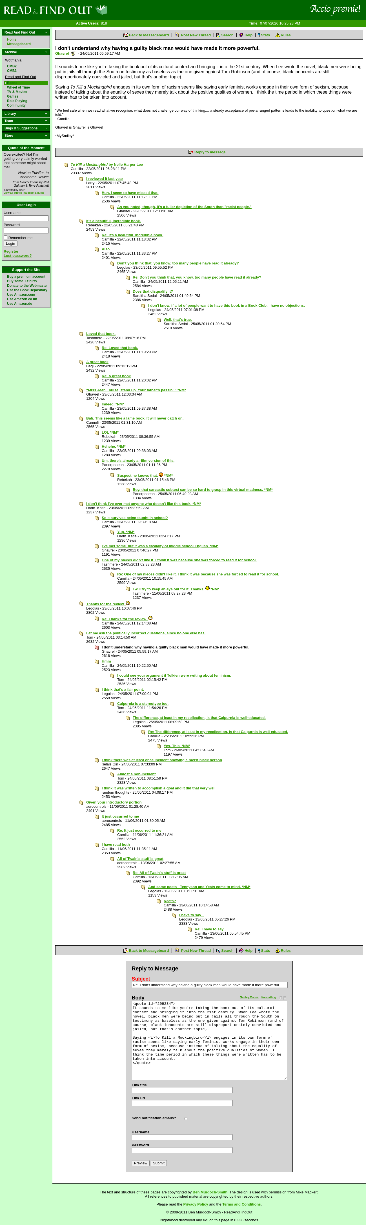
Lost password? (18, 255)
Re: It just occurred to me (139, 830)
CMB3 (12, 71)
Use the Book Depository (27, 290)
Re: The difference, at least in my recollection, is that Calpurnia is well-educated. (218, 732)
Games (12, 96)
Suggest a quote (34, 192)
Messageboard (19, 44)
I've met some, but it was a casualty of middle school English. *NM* (160, 546)
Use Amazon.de (19, 304)
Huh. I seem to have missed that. (130, 193)
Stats (265, 35)
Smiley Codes (249, 997)
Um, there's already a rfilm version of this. (138, 460)
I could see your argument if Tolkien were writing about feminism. (174, 675)
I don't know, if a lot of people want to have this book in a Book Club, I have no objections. (226, 305)
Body (138, 998)
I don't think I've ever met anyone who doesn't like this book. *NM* (143, 504)
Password (12, 225)
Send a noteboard (73, 53)
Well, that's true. (178, 319)
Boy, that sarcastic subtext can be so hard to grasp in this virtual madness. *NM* (203, 489)
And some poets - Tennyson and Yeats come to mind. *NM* (199, 887)
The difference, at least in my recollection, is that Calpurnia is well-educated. (199, 718)
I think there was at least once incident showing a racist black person (162, 760)
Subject (141, 979)
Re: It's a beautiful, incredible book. (132, 235)
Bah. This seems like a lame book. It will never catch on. (134, 418)
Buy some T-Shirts (22, 281)
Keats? (170, 901)
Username (12, 213)
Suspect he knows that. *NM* (145, 475)
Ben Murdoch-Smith (210, 1192)
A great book (97, 362)
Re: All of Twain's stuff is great (159, 873)
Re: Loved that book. (120, 348)
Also (106, 249)
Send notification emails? (154, 1118)
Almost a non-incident (136, 774)
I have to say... (191, 915)
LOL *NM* (110, 432)
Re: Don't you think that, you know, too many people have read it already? (197, 277)
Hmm (106, 661)
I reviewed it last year (104, 178)
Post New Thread (196, 35)
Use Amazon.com (21, 295)
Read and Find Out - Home (84, 9)
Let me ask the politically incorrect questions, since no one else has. (145, 633)
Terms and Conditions (241, 1204)
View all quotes (13, 192)
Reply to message (210, 152)
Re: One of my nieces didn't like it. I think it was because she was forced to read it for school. (198, 574)
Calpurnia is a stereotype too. (142, 703)
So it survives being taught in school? (135, 518)
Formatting (268, 997)
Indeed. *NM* (113, 404)
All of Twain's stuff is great (140, 859)
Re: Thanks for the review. (127, 619)
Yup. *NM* (125, 532)
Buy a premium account (26, 277)
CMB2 (12, 66)
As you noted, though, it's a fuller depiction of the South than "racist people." (184, 207)
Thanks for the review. (108, 604)
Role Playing (17, 101)
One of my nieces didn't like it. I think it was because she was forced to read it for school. (179, 560)
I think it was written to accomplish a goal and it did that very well (159, 788)
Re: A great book (116, 376)
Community (16, 105)
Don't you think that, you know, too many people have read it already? (178, 263)
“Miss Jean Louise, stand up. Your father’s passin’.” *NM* (136, 390)
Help (248, 35)
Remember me (20, 238)
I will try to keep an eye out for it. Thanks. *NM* (176, 589)
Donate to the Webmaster (27, 286)
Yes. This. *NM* (177, 746)
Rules (285, 35)
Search (227, 35)
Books (12, 83)
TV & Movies (17, 92)
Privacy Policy (195, 1204)
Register (11, 251)
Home (11, 39)
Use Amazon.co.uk (22, 299)
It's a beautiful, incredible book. (113, 221)
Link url (138, 1098)
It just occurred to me (120, 816)
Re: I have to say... (210, 929)
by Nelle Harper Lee (107, 164)
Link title (139, 1085)
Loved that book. (101, 334)
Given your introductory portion (113, 802)
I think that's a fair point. (123, 689)
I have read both (116, 844)
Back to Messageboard (149, 35)
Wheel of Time (18, 87)
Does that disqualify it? (153, 291)
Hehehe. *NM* (114, 446)
